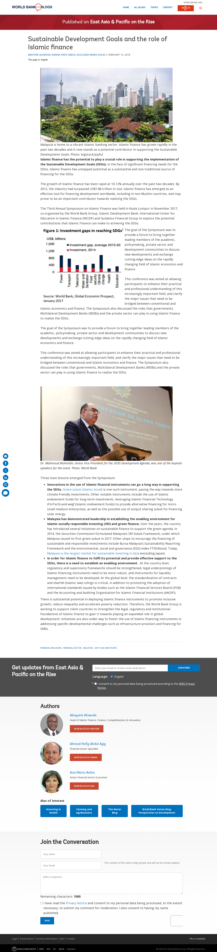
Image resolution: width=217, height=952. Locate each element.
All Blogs (139, 7)
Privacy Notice (76, 903)
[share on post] (5, 470)
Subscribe (184, 668)
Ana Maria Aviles (94, 54)
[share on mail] (5, 456)
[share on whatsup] (5, 484)
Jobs (62, 938)
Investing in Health (53, 811)
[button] (200, 8)
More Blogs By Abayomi (86, 728)
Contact (168, 7)
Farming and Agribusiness (84, 811)
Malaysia (88, 647)
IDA (48, 949)
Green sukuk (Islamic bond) (82, 489)
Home (126, 7)
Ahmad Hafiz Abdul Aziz (67, 54)
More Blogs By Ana (84, 786)
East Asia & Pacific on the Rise (122, 22)
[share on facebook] (5, 463)
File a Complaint (197, 938)
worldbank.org (193, 2)
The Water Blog (114, 811)
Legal (14, 938)
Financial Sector (72, 647)
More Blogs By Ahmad (85, 757)
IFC (54, 949)
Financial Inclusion (50, 647)
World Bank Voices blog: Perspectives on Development (157, 811)
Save (47, 920)
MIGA (61, 949)
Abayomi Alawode (39, 54)
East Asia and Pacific (106, 647)
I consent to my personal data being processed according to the (146, 686)
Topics (154, 7)
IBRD (41, 949)
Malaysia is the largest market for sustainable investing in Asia (93, 553)
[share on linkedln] (5, 477)
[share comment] (5, 493)
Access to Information (46, 938)
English (44, 59)
